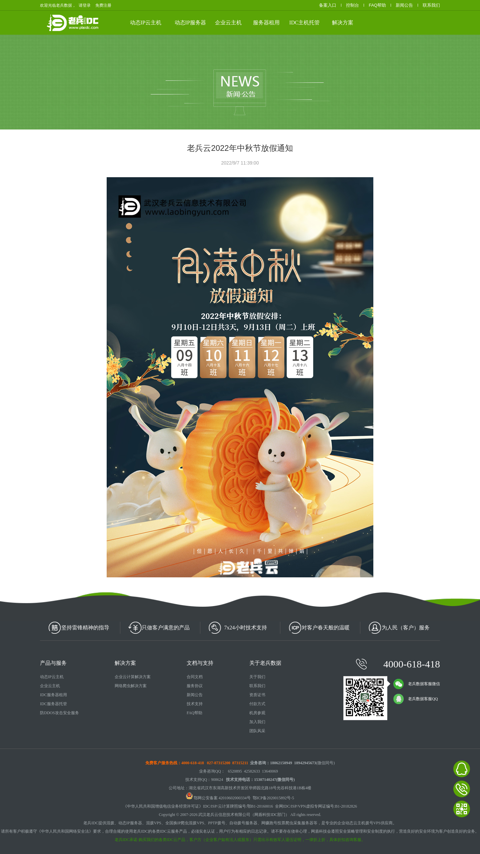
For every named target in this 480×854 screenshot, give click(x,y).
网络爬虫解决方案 (131, 685)
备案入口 (327, 5)
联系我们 (431, 5)
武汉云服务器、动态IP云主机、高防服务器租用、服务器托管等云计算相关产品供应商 (109, 22)
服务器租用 (266, 22)
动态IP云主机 (145, 22)
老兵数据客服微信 (416, 683)
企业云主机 (228, 22)
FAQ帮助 (377, 5)
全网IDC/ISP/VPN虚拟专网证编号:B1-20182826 (316, 806)
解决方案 (342, 22)
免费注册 (103, 5)
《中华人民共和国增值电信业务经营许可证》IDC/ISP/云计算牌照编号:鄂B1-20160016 (198, 806)
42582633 (252, 771)
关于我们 (257, 676)
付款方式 (257, 703)
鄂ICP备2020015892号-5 (273, 798)
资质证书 (257, 694)
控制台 (352, 5)
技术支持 (195, 703)
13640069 (270, 771)
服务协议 (195, 685)
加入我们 (257, 722)
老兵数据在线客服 (461, 769)
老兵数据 (86, 23)
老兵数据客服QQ (415, 698)
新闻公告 (404, 5)
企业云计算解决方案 (133, 676)
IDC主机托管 (304, 22)
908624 (217, 779)
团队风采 (257, 731)
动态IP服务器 (190, 22)
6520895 (235, 771)
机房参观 (257, 712)
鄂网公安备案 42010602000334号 (218, 798)
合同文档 (195, 676)
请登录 (85, 5)
